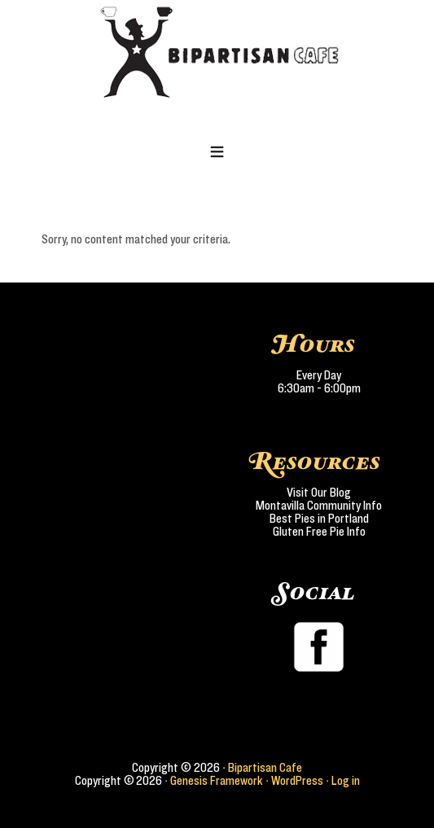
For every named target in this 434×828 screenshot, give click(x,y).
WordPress (297, 780)
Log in (345, 780)
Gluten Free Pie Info (319, 531)
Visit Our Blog (319, 492)
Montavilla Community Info (319, 505)
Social (315, 593)
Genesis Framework (216, 780)
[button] (217, 153)
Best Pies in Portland (319, 518)
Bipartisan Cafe (265, 767)
